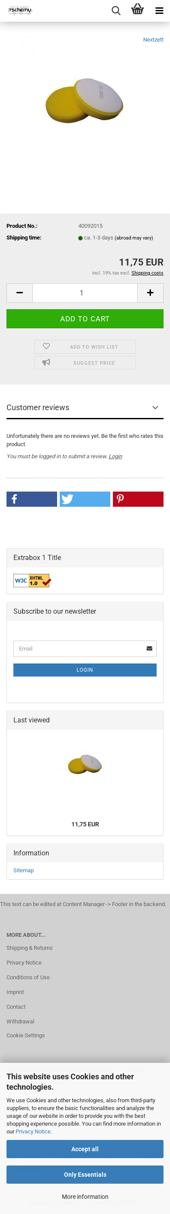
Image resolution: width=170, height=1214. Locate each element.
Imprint (15, 992)
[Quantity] (85, 293)
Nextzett (153, 39)
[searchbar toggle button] (116, 11)
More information (85, 1196)
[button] (19, 293)
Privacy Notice (33, 1131)
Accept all (85, 1149)
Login (115, 456)
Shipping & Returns (29, 948)
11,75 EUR (85, 824)
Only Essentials (85, 1174)
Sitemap (23, 870)
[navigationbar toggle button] (159, 11)
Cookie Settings (25, 1035)
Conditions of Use (28, 977)
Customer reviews (37, 407)
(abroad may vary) (134, 238)
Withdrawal (20, 1021)
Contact (16, 1007)
